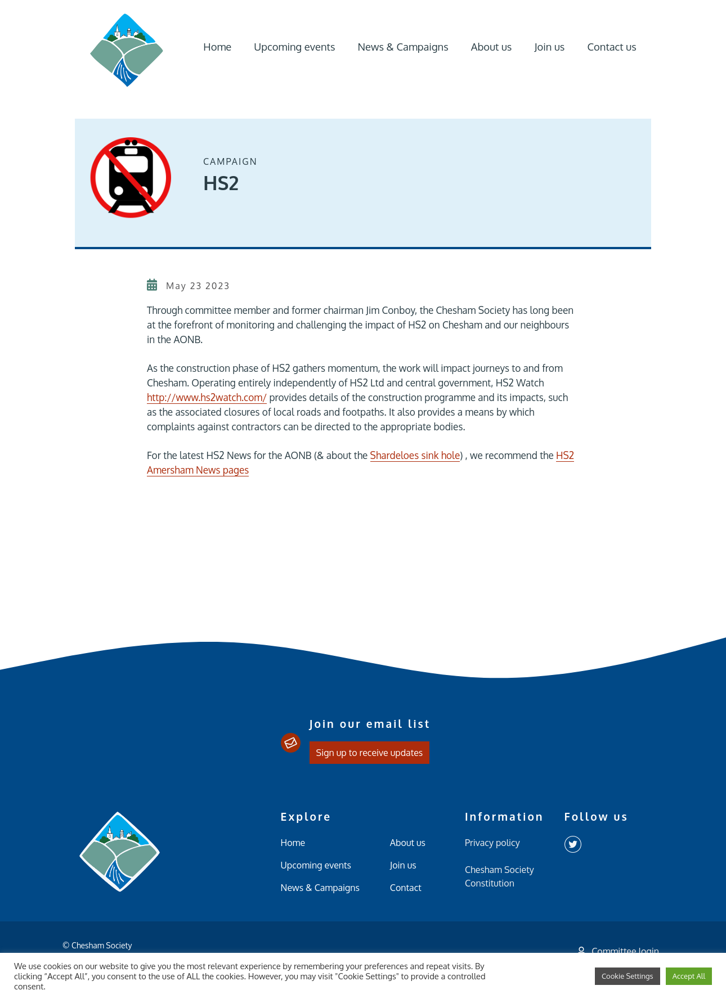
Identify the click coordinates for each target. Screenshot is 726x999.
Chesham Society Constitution (499, 876)
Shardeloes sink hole (415, 455)
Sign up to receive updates (369, 752)
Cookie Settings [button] (627, 975)
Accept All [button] (689, 975)
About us (491, 46)
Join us (549, 46)
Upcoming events (294, 46)
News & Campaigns (402, 46)
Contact (406, 887)
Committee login (618, 951)
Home (217, 46)
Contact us (611, 46)
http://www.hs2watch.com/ (207, 397)
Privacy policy (492, 842)
